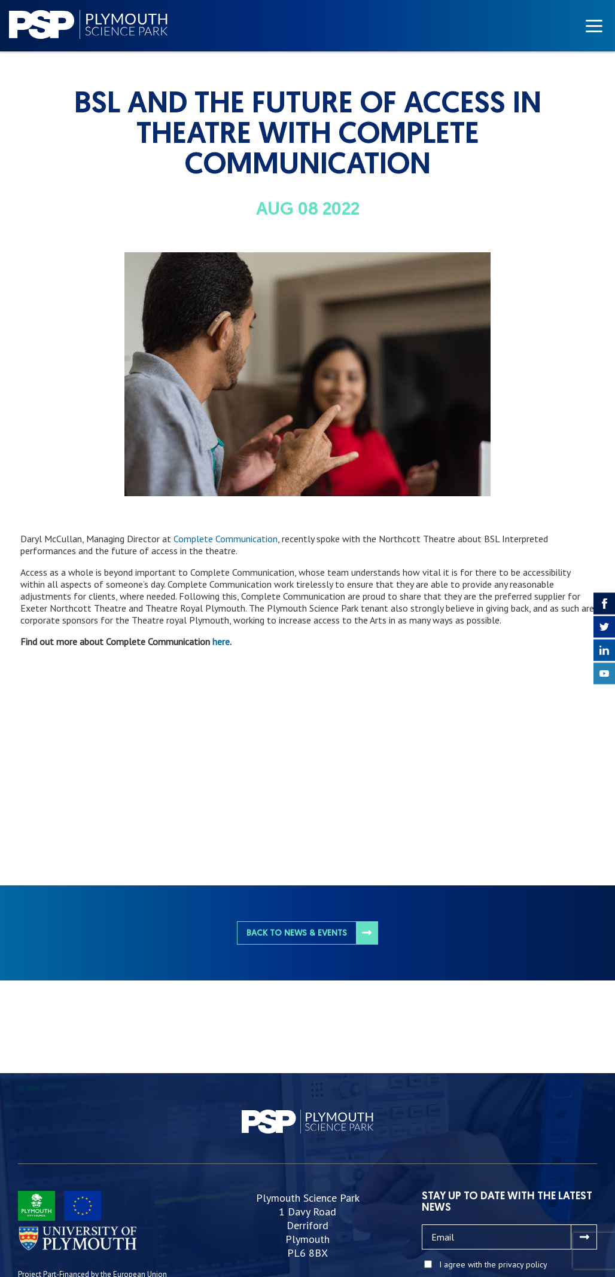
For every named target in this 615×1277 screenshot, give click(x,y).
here (221, 641)
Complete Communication (225, 539)
